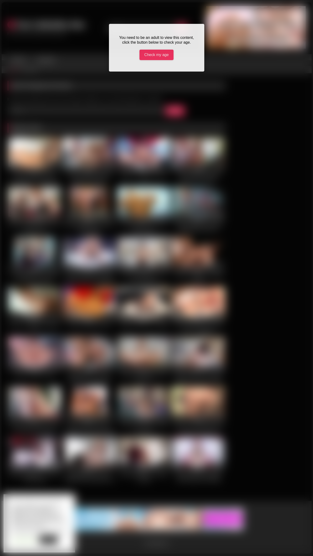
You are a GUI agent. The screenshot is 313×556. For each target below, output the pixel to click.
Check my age (156, 55)
